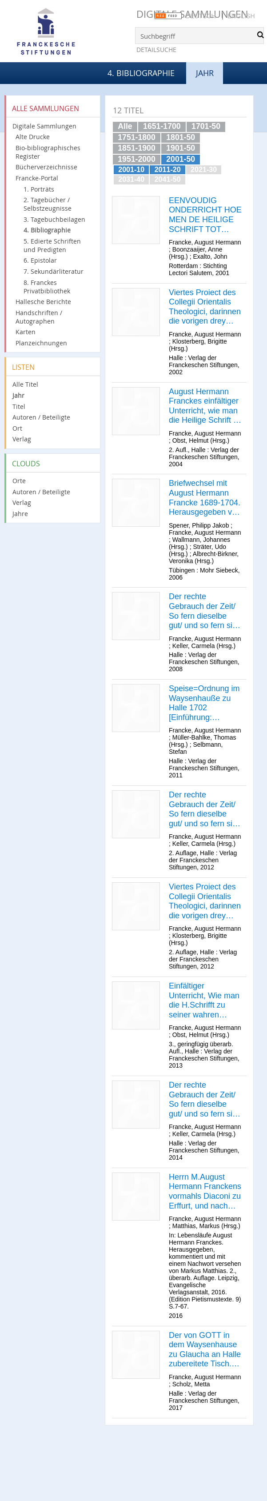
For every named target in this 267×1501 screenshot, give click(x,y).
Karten (26, 332)
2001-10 (131, 169)
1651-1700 (162, 126)
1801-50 (180, 137)
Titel (18, 406)
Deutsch (201, 16)
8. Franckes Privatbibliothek (47, 286)
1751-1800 (136, 137)
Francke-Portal (37, 178)
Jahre (20, 513)
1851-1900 (136, 148)
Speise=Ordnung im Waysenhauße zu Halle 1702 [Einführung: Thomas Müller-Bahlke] (204, 703)
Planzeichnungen (41, 343)
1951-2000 (136, 159)
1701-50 (205, 126)
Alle (125, 126)
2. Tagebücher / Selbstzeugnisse (48, 204)
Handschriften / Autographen (39, 316)
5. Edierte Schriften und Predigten (52, 245)
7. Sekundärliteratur (54, 271)
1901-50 (180, 148)
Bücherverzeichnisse (46, 167)
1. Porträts (39, 189)
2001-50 (180, 159)
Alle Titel (25, 384)
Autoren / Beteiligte (41, 417)
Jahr (18, 395)
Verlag (21, 439)
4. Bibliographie (141, 73)
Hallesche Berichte (43, 301)
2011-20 (168, 169)
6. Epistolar (40, 260)
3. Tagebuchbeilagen (54, 219)
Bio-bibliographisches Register (48, 152)
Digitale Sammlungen (44, 126)
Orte (19, 480)
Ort (17, 428)
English (241, 16)
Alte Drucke (33, 136)
